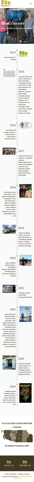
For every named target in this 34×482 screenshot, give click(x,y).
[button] (30, 3)
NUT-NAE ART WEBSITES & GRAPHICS (22, 477)
